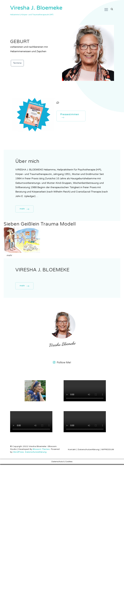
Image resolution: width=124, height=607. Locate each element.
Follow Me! (62, 362)
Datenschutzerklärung (35, 452)
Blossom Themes (41, 449)
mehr (22, 209)
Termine (17, 63)
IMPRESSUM (107, 449)
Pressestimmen (69, 115)
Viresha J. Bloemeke (36, 7)
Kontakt (72, 449)
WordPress (18, 452)
